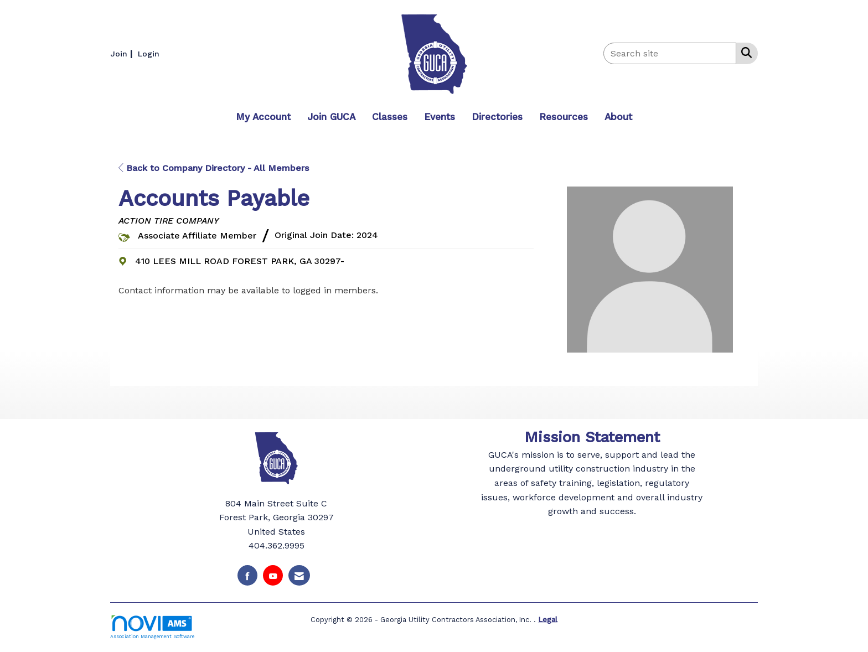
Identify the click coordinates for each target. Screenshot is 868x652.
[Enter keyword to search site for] (669, 53)
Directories (497, 116)
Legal (547, 619)
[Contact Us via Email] (299, 575)
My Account (263, 116)
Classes (389, 116)
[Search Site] (744, 53)
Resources (563, 116)
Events (439, 116)
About (618, 116)
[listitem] (122, 53)
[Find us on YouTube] (273, 575)
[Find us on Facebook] (247, 575)
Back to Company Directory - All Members (213, 168)
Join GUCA (331, 116)
